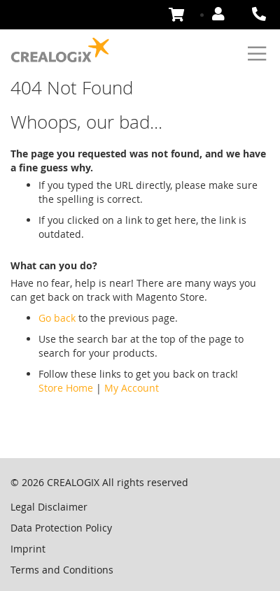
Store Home (65, 387)
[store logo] (60, 50)
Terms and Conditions (61, 569)
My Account (131, 387)
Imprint (28, 548)
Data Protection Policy (61, 527)
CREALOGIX (73, 482)
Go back (57, 318)
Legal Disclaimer (49, 506)
